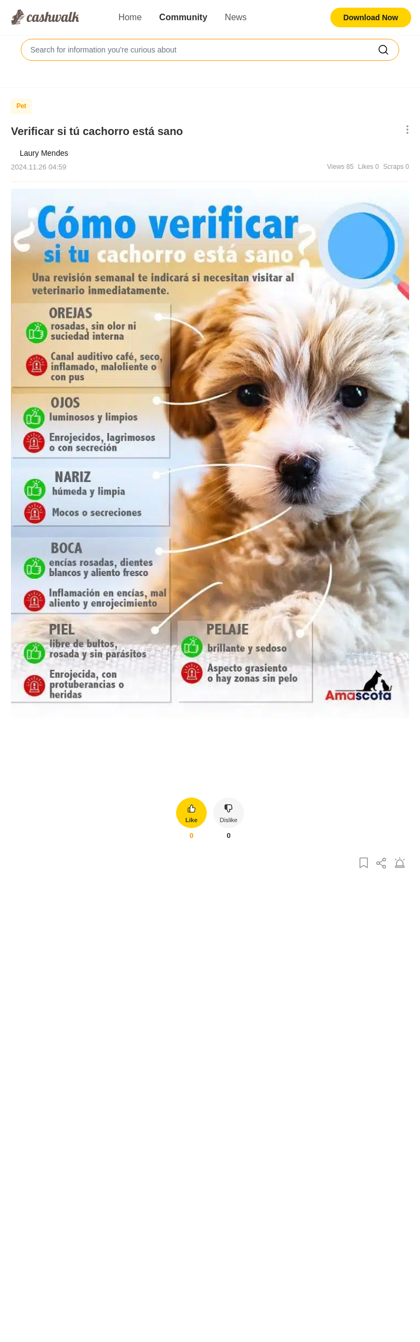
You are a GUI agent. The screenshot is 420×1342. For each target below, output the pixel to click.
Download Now (370, 17)
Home (130, 17)
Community (183, 17)
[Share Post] (381, 863)
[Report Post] (399, 863)
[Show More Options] (405, 130)
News (236, 17)
